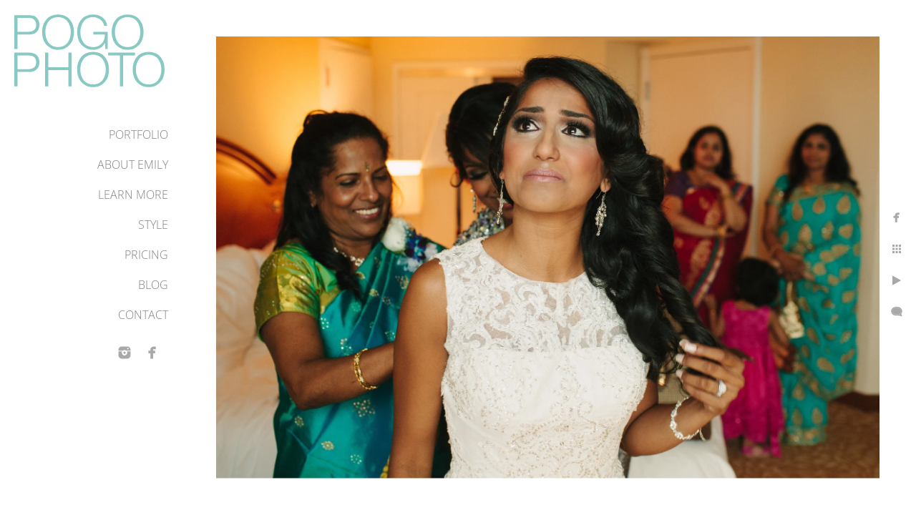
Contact (143, 315)
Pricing (146, 255)
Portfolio (138, 134)
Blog (153, 285)
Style (153, 224)
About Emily (132, 164)
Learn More (133, 194)
